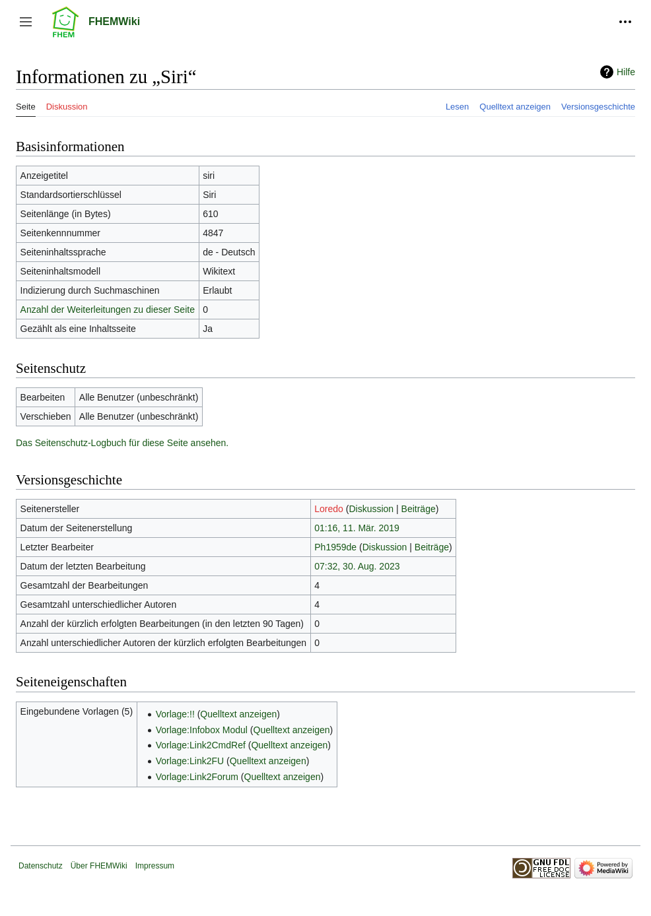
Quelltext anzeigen (238, 714)
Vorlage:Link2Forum (197, 776)
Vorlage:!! (175, 714)
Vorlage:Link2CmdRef (201, 745)
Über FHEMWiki (99, 865)
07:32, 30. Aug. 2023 (356, 566)
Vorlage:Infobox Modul (202, 730)
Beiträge (418, 509)
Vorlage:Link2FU (190, 761)
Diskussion (371, 509)
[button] (26, 22)
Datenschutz (40, 865)
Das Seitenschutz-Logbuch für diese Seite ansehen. (122, 443)
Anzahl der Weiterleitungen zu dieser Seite (107, 309)
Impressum (154, 865)
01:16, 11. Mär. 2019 (356, 528)
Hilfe (626, 72)
